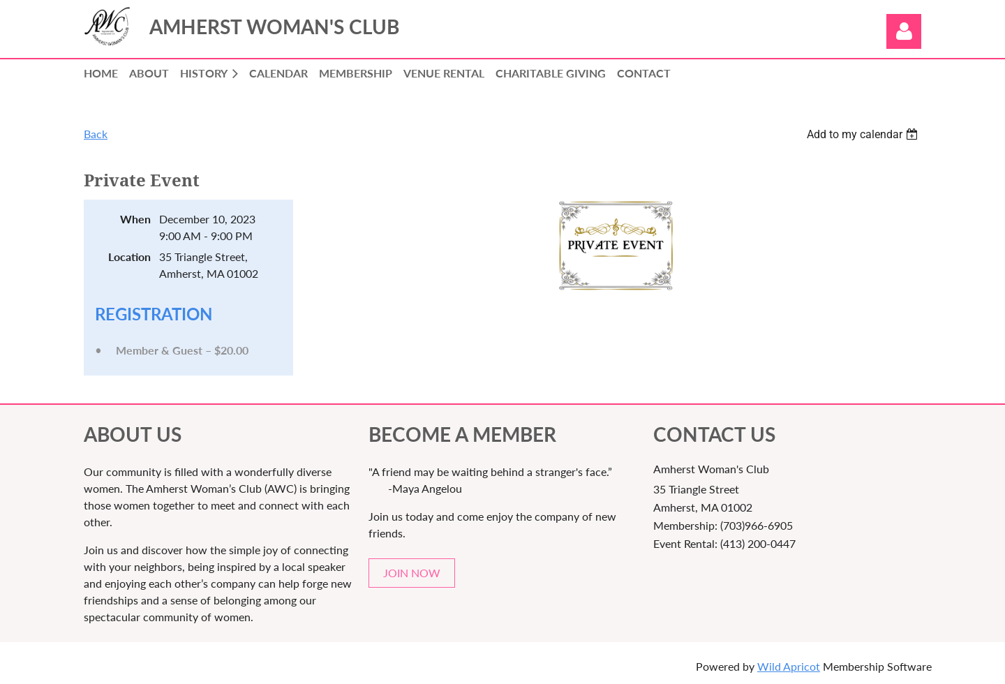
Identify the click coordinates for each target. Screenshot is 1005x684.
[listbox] (864, 134)
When (135, 218)
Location (129, 256)
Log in (903, 31)
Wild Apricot (788, 666)
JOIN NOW (411, 572)
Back (95, 133)
